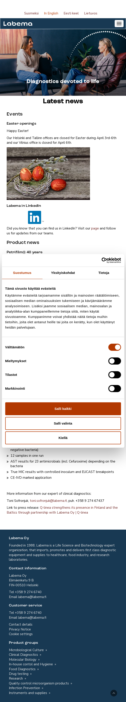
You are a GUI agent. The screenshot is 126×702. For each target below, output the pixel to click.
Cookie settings (21, 634)
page (95, 228)
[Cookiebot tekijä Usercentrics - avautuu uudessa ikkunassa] (101, 260)
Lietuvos (90, 13)
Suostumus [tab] (22, 273)
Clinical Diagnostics (24, 654)
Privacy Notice (20, 629)
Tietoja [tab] (103, 273)
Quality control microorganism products (39, 683)
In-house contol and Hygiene (31, 664)
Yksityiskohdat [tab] (63, 273)
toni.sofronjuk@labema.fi (48, 501)
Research (16, 678)
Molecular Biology (23, 659)
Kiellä (62, 438)
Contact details (20, 624)
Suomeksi (31, 13)
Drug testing (19, 674)
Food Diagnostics (22, 669)
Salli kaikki (63, 409)
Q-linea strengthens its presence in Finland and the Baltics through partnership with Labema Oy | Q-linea (62, 510)
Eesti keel (71, 13)
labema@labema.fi (32, 597)
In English (51, 13)
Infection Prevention (25, 688)
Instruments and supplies (28, 693)
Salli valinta (63, 423)
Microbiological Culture (27, 650)
